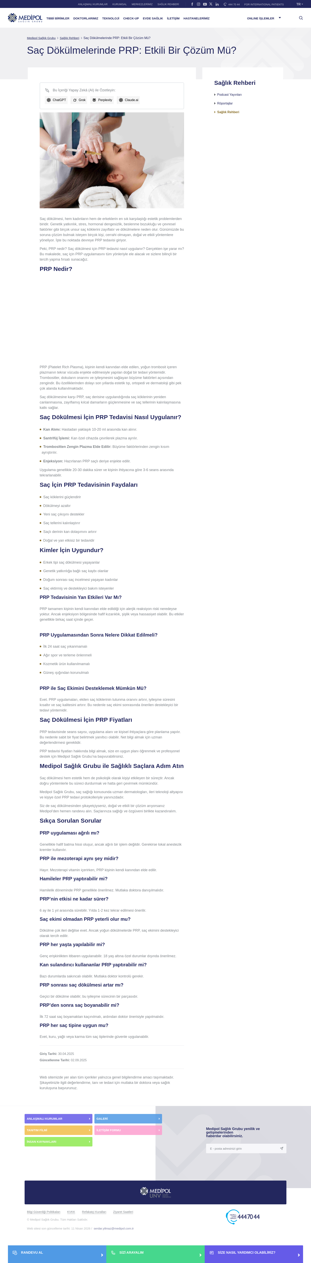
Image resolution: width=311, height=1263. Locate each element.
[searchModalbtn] (299, 16)
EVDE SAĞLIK (153, 18)
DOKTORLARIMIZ (85, 18)
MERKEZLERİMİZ (142, 4)
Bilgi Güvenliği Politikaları (43, 1211)
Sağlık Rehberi (228, 112)
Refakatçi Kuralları (94, 1211)
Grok (82, 100)
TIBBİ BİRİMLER (57, 18)
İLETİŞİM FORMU (109, 1130)
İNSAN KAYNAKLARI (42, 1141)
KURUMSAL (119, 4)
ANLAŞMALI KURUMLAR (93, 4)
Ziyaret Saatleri (123, 1211)
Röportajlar (225, 103)
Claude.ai (131, 100)
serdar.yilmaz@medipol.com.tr (114, 1228)
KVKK (71, 1211)
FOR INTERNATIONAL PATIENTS (264, 4)
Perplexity (105, 100)
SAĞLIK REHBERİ (168, 4)
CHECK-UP (131, 18)
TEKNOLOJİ (110, 18)
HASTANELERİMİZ (196, 18)
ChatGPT (59, 100)
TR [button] (299, 4)
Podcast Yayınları (229, 94)
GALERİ (102, 1118)
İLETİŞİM (173, 18)
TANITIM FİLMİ (37, 1130)
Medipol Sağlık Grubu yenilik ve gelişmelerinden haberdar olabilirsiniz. (233, 1132)
